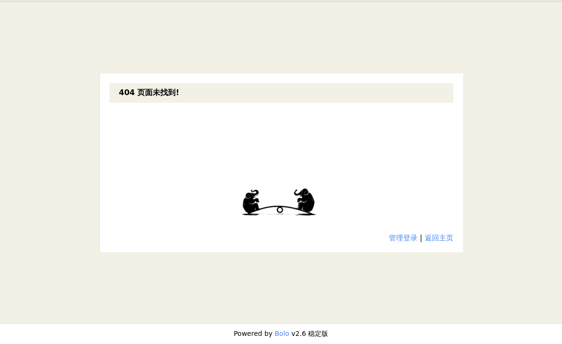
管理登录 (403, 238)
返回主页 (439, 238)
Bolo (282, 333)
